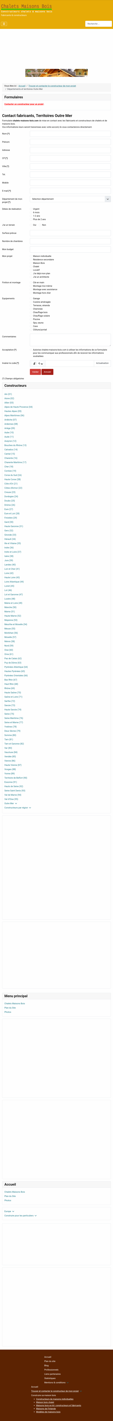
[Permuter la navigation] (4, 24)
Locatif (36, 270)
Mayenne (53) (10, 620)
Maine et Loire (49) (13, 603)
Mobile (5, 182)
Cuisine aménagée (42, 302)
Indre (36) (9, 547)
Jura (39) (8, 560)
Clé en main (38, 282)
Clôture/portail (40, 329)
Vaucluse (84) (10, 752)
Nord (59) (8, 645)
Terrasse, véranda (41, 305)
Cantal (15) (9, 454)
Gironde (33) (10, 535)
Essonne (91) (10, 782)
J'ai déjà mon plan (41, 273)
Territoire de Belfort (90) (15, 778)
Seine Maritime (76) (13, 718)
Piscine (36, 319)
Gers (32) (8, 530)
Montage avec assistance (45, 289)
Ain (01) (8, 394)
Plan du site (49, 1361)
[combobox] (98, 24)
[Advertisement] (56, 49)
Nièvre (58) (9, 641)
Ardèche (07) (10, 419)
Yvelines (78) (10, 726)
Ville (5, 166)
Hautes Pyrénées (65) (14, 671)
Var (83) (8, 748)
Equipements (8, 298)
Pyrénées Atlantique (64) (16, 667)
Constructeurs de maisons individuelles (54, 1399)
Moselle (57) (10, 637)
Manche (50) (10, 607)
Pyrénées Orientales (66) (16, 675)
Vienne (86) (9, 761)
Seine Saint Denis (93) (14, 790)
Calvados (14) (11, 449)
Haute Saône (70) (12, 692)
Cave (35, 326)
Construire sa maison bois (43, 1395)
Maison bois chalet (45, 1402)
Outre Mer (9, 803)
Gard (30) (8, 522)
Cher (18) (8, 466)
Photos (7, 1012)
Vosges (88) (10, 769)
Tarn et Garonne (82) (14, 743)
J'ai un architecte (41, 277)
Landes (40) (10, 564)
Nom (6, 133)
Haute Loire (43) (12, 577)
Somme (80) (10, 735)
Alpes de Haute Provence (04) (18, 407)
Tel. (3, 174)
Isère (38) (8, 556)
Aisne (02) (9, 398)
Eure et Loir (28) (11, 513)
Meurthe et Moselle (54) (15, 624)
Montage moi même (42, 286)
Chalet (36, 266)
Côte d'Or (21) (10, 483)
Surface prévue (9, 233)
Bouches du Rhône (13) (15, 445)
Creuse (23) (9, 492)
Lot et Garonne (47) (13, 594)
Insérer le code (10, 363)
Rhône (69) (9, 688)
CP (5, 158)
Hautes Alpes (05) (12, 411)
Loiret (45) (9, 586)
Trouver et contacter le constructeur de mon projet (55, 1391)
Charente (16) (10, 458)
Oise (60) (8, 650)
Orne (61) (8, 654)
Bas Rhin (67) (10, 680)
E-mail (6, 191)
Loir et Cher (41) (12, 569)
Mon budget (7, 249)
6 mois (36, 212)
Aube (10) (9, 432)
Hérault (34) (10, 539)
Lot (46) (8, 590)
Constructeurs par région (16, 807)
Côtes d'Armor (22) (13, 488)
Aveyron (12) (10, 441)
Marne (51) (9, 611)
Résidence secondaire (43, 259)
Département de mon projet (12, 200)
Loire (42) (8, 573)
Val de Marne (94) (12, 795)
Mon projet (7, 256)
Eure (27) (8, 509)
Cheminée (38, 309)
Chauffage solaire (41, 316)
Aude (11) (9, 437)
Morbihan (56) (11, 633)
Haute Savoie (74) (12, 709)
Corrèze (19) (10, 471)
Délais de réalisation (11, 209)
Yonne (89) (9, 773)
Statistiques (50, 1378)
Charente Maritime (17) (15, 462)
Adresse (6, 150)
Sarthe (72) (9, 701)
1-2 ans (36, 216)
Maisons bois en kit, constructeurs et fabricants (58, 1405)
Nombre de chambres (12, 241)
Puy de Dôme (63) (12, 662)
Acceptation (9, 350)
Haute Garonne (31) (13, 526)
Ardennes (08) (11, 424)
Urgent (36, 209)
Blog (46, 1365)
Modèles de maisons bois (48, 1412)
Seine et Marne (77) (13, 722)
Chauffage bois (40, 312)
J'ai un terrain (8, 225)
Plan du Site (10, 1008)
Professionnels (51, 1370)
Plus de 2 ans (39, 219)
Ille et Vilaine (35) (12, 543)
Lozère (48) (9, 599)
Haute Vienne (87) (12, 765)
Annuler (47, 372)
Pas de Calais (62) (13, 658)
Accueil (47, 1357)
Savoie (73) (9, 705)
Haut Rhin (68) (11, 684)
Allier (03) (9, 402)
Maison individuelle (42, 256)
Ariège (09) (9, 428)
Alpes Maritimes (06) (14, 415)
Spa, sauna (38, 322)
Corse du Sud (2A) (13, 475)
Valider (35, 372)
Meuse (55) (9, 628)
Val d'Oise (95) (11, 799)
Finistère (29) (10, 518)
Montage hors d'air (42, 293)
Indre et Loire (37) (12, 552)
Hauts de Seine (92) (13, 786)
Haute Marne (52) (12, 616)
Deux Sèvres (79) (12, 731)
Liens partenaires (52, 1374)
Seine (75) (9, 714)
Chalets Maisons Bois (14, 1003)
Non (44, 225)
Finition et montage (11, 282)
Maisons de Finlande (46, 1408)
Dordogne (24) (11, 496)
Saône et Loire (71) (13, 697)
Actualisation (102, 363)
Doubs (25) (9, 500)
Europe (7, 1211)
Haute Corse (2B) (12, 479)
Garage (36, 298)
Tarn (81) (8, 739)
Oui (34, 225)
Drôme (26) (9, 505)
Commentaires (9, 336)
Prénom (6, 142)
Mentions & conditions (55, 1382)
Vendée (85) (10, 756)
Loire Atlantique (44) (14, 581)
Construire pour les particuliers (18, 1215)
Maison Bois (39, 263)
